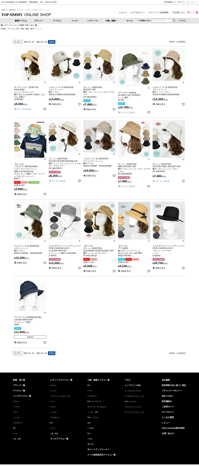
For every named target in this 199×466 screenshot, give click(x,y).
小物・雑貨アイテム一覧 (98, 380)
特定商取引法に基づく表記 (174, 385)
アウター (16, 401)
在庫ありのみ (145, 20)
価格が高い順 (41, 42)
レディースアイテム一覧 (61, 380)
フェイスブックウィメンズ (197, 2)
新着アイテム (21, 21)
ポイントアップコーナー (98, 449)
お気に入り (180, 12)
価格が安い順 (29, 42)
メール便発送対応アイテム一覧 (101, 455)
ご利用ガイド (168, 406)
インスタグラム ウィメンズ (134, 396)
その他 (89, 439)
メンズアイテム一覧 (22, 396)
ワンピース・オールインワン (60, 396)
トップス (16, 407)
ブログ (128, 380)
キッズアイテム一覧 (59, 439)
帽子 (32, 29)
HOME (3, 29)
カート (193, 12)
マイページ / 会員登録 (158, 12)
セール (130, 21)
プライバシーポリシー (172, 390)
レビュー (123, 12)
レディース (92, 21)
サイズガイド (168, 412)
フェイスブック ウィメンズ (134, 412)
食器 (89, 423)
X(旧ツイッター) (191, 2)
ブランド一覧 (19, 385)
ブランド (38, 21)
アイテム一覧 (13, 29)
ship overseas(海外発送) (173, 428)
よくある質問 (168, 417)
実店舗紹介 (167, 401)
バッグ (15, 433)
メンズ (74, 21)
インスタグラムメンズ (186, 2)
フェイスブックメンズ (194, 2)
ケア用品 (90, 428)
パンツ (15, 412)
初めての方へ (168, 396)
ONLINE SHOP (26, 14)
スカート (53, 407)
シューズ (16, 417)
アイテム (57, 21)
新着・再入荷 (19, 380)
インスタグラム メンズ (133, 391)
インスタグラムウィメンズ (189, 2)
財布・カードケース (94, 401)
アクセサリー (17, 423)
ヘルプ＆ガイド (137, 12)
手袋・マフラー (92, 417)
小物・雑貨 (110, 21)
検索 (173, 20)
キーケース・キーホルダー (96, 407)
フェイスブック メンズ (133, 407)
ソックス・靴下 (92, 412)
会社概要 (166, 380)
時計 (89, 433)
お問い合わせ (168, 433)
